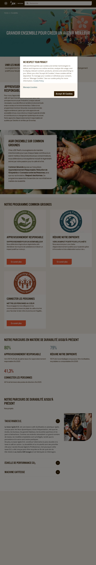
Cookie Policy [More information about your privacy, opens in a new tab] (38, 81)
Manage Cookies (30, 87)
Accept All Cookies (64, 93)
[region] (49, 77)
